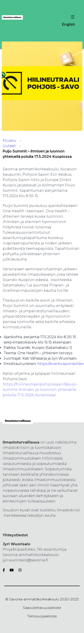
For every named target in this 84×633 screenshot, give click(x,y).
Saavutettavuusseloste (42, 608)
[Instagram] (19, 570)
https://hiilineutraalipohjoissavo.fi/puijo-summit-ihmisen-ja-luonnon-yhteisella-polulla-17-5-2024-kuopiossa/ (40, 389)
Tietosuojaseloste (42, 616)
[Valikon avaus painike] (72, 16)
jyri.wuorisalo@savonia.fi (25, 560)
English (68, 24)
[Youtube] (11, 570)
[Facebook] (5, 570)
